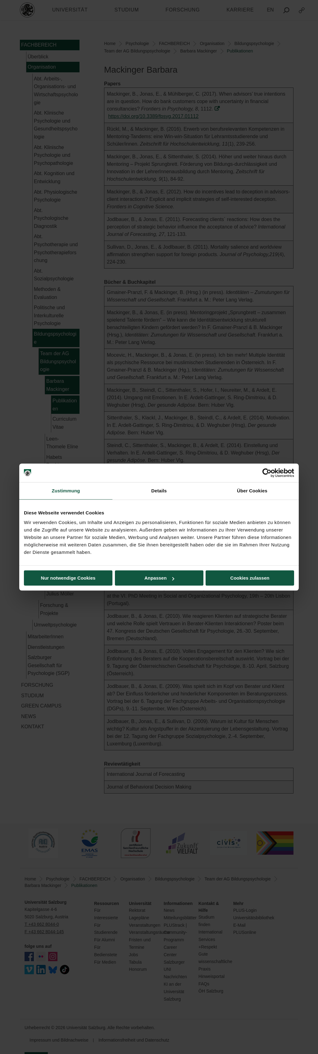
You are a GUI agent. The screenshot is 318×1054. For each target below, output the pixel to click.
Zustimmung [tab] (66, 490)
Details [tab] (159, 490)
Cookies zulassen (250, 578)
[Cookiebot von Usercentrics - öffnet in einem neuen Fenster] (267, 472)
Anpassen (159, 578)
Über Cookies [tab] (252, 490)
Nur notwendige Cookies (68, 578)
